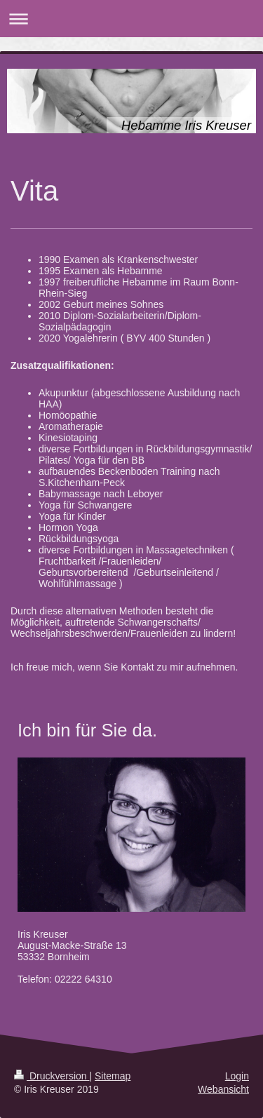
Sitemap (112, 1076)
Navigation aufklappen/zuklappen (131, 19)
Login (237, 1076)
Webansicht (223, 1089)
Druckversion (51, 1076)
